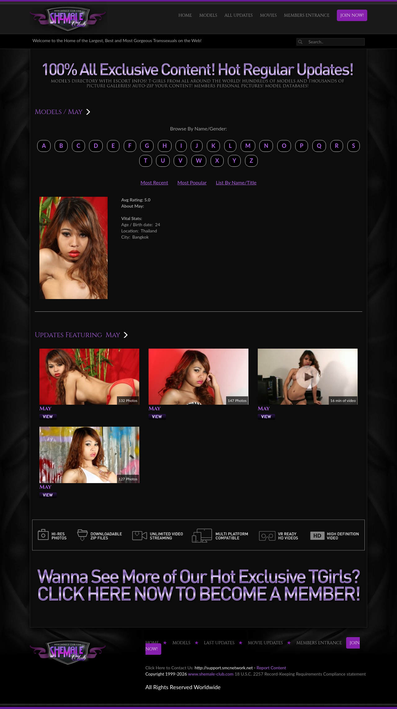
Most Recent (154, 182)
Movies (268, 15)
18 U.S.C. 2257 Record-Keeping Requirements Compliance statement (300, 673)
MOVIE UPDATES (265, 643)
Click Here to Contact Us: (169, 667)
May (45, 408)
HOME (185, 15)
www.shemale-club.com (211, 673)
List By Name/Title (236, 182)
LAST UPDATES (219, 643)
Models (208, 15)
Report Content (271, 667)
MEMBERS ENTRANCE (307, 15)
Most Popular (192, 182)
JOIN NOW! (352, 15)
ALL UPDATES (239, 15)
